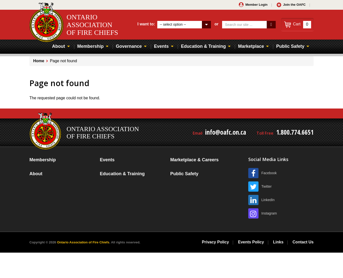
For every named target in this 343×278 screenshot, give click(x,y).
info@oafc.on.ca (225, 132)
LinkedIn (268, 200)
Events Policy (251, 242)
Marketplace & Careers (194, 159)
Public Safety (290, 46)
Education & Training (203, 46)
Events (161, 46)
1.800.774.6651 (295, 132)
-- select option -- (173, 24)
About (58, 46)
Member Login (256, 4)
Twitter (266, 186)
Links (278, 242)
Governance (129, 46)
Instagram (269, 213)
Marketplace (251, 46)
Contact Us (303, 242)
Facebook (269, 173)
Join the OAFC (294, 4)
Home (38, 61)
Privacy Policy (215, 242)
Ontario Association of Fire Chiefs (83, 242)
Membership (90, 46)
